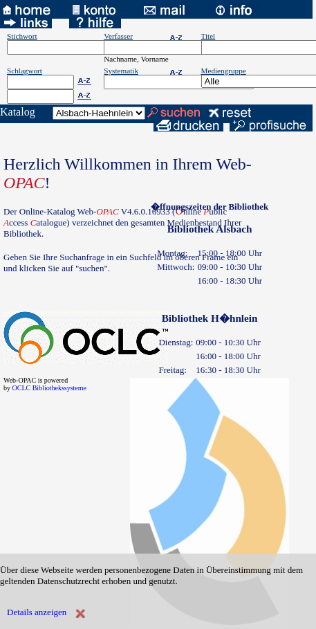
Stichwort (22, 36)
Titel (208, 36)
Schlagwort (24, 70)
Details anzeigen (36, 612)
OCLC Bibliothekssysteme (49, 388)
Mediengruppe (223, 70)
